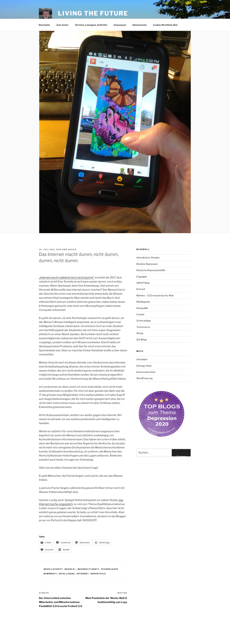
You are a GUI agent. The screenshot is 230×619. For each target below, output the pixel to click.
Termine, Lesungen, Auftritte (91, 24)
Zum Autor (62, 24)
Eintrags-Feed (143, 365)
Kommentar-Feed (145, 372)
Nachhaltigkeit (88, 569)
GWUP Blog (142, 282)
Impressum (120, 24)
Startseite (44, 24)
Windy (139, 333)
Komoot (140, 289)
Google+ (70, 569)
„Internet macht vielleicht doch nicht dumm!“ (66, 277)
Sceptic (140, 314)
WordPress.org (144, 378)
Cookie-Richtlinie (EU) (165, 24)
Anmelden (141, 359)
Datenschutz (140, 24)
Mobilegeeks (143, 301)
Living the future (93, 13)
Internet (83, 573)
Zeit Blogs (141, 339)
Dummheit (50, 573)
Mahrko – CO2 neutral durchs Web (155, 295)
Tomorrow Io (143, 327)
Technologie (109, 569)
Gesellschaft (53, 569)
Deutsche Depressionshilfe (150, 270)
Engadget (141, 276)
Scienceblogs (143, 320)
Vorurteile (98, 573)
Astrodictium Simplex (148, 257)
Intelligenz (67, 573)
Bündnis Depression (147, 263)
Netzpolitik (142, 308)
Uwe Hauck (69, 249)
